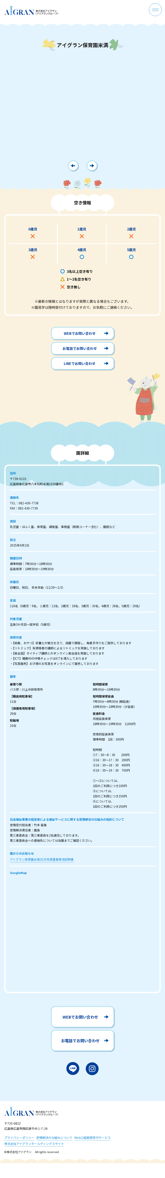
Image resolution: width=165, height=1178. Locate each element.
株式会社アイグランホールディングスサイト (34, 1143)
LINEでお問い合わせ (79, 365)
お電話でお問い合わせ (80, 350)
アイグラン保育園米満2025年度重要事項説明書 (42, 861)
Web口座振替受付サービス (92, 1137)
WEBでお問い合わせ (80, 335)
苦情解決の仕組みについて (54, 1137)
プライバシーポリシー (19, 1137)
